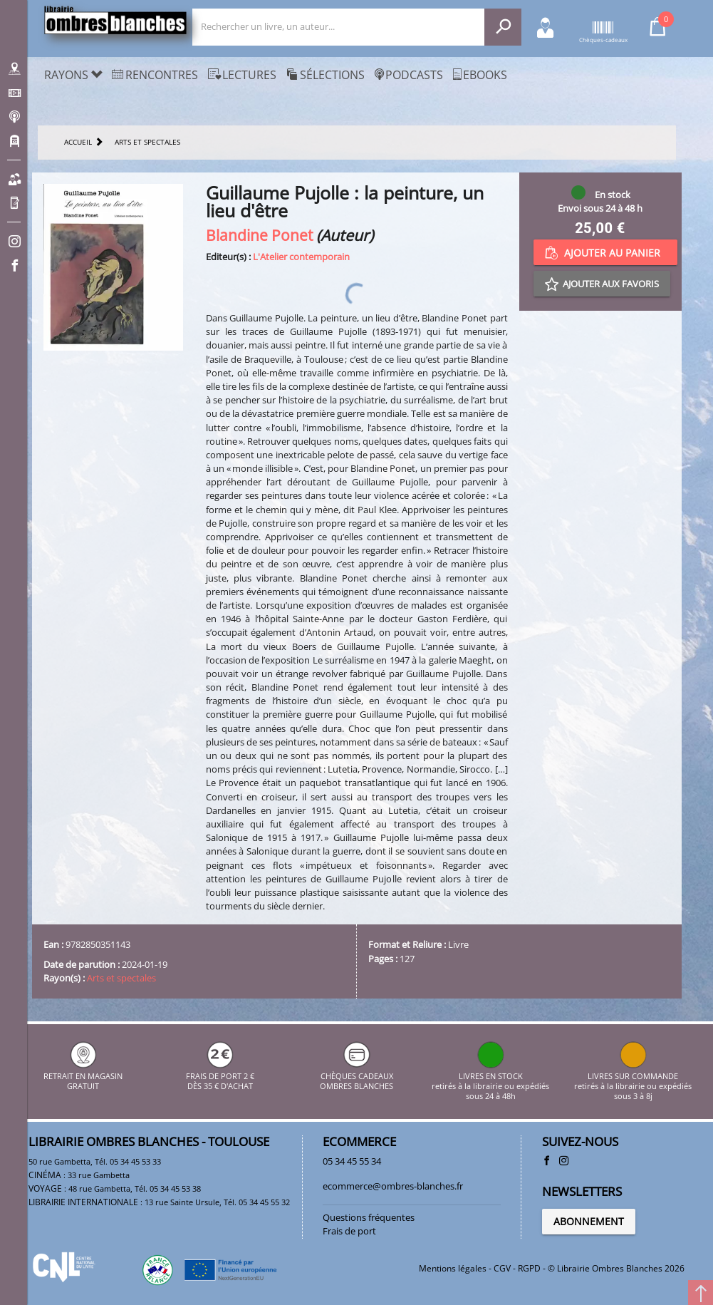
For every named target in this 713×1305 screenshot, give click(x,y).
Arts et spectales (121, 977)
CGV (502, 1268)
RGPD (529, 1268)
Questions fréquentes (369, 1217)
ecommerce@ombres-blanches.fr (393, 1186)
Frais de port (349, 1230)
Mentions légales (452, 1268)
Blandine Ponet (259, 235)
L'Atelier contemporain (301, 256)
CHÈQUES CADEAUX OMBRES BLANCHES (356, 1076)
